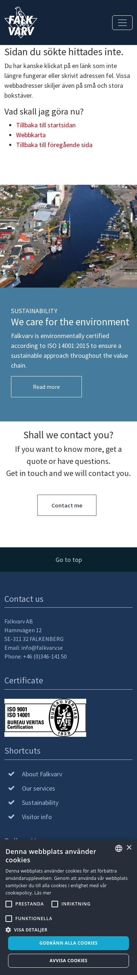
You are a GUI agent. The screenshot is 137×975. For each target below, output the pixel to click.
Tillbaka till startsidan (46, 125)
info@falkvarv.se (42, 647)
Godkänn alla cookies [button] (68, 943)
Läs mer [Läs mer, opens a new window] (43, 893)
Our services (38, 788)
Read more (46, 386)
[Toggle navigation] (122, 22)
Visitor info (37, 817)
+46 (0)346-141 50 (45, 656)
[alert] (68, 907)
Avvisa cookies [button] (68, 960)
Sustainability (40, 802)
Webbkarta (31, 135)
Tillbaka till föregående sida (54, 144)
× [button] (129, 848)
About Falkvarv (42, 774)
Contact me (67, 505)
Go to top (69, 559)
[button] (68, 929)
